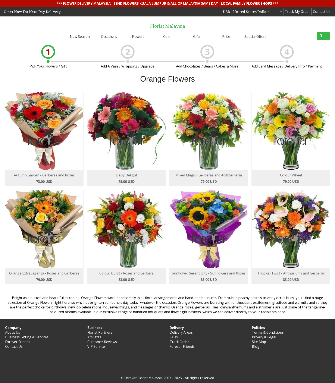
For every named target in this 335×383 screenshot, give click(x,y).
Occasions (109, 36)
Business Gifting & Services (26, 337)
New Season (80, 36)
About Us (12, 332)
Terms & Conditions (268, 332)
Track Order (179, 341)
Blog (255, 346)
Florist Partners (99, 332)
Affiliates (94, 337)
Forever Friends (17, 341)
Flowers (138, 36)
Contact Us (322, 11)
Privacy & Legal (264, 337)
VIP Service (96, 346)
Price (226, 36)
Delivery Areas (181, 332)
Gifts (197, 36)
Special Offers (255, 36)
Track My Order (297, 11)
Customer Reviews (102, 341)
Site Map (259, 341)
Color (167, 36)
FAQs (174, 337)
